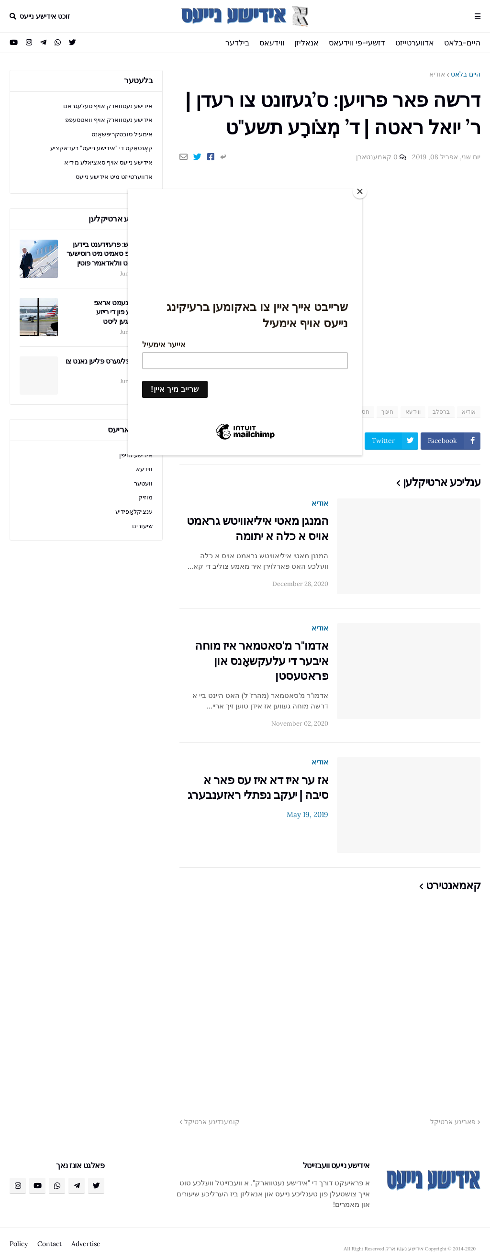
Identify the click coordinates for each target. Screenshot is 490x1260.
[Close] (360, 191)
